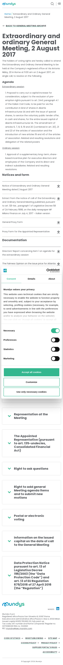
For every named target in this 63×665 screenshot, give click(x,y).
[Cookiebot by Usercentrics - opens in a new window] (46, 271)
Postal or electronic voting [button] (29, 517)
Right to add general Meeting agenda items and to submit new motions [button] (31, 492)
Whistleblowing (34, 638)
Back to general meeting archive (26, 26)
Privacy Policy (49, 643)
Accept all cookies (31, 372)
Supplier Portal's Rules (44, 647)
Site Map (52, 638)
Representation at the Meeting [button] (31, 416)
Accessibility (50, 652)
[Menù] (59, 3)
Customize (31, 382)
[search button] (52, 4)
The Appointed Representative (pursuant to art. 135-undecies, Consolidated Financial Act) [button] (34, 443)
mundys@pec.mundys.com (19, 628)
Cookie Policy (28, 643)
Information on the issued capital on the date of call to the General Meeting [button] (34, 541)
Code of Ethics (12, 638)
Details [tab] (31, 278)
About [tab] (51, 278)
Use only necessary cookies (31, 392)
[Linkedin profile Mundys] (57, 608)
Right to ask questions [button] (31, 469)
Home (8, 13)
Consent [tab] (11, 278)
